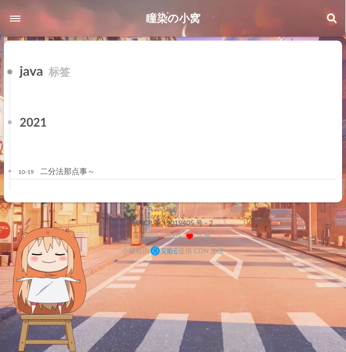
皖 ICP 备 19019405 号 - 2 (173, 223)
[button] (15, 18)
